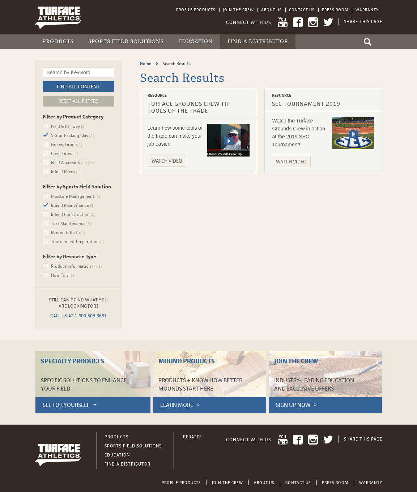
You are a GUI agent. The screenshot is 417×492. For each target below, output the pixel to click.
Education (195, 41)
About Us (271, 9)
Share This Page (363, 22)
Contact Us (302, 9)
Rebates (192, 437)
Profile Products (196, 9)
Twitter (328, 22)
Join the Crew (238, 9)
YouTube (283, 22)
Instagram (313, 22)
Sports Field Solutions (126, 41)
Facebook (298, 22)
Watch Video (167, 161)
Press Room (335, 9)
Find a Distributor (257, 41)
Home (146, 64)
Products (58, 41)
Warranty (367, 9)
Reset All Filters (78, 101)
